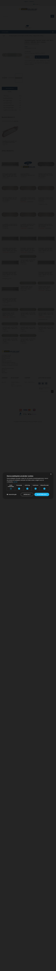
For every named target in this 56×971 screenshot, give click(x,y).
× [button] (50, 474)
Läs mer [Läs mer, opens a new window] (15, 482)
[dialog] (28, 485)
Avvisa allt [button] (27, 494)
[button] (11, 494)
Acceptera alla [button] (41, 494)
